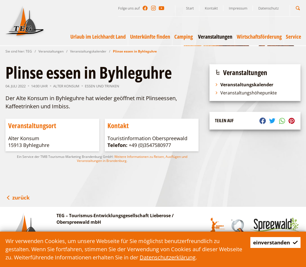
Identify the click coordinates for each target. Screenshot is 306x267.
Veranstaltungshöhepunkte (246, 93)
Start (190, 8)
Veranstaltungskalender (88, 51)
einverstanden (274, 242)
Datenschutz (268, 8)
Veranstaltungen (51, 51)
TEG (29, 51)
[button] (297, 8)
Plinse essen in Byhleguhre (135, 51)
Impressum (238, 8)
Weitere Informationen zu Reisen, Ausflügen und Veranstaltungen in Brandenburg (132, 158)
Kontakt (211, 8)
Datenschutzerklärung (192, 257)
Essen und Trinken (102, 86)
